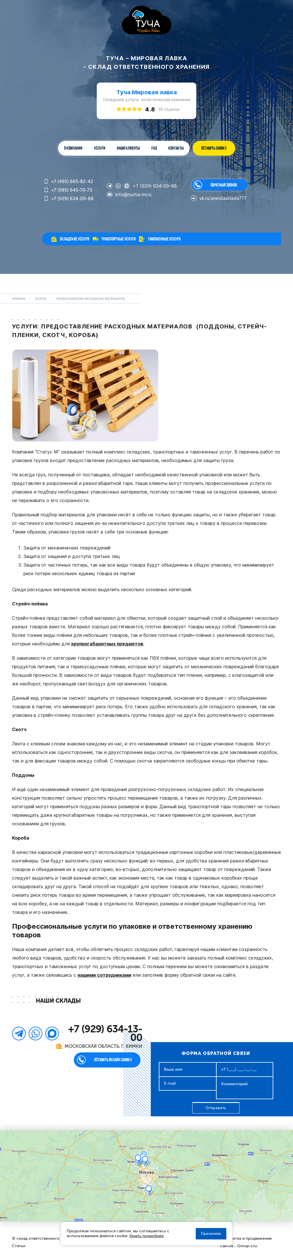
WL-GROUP (146, 20)
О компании (73, 148)
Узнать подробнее (146, 1235)
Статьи (18, 1245)
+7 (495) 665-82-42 (68, 182)
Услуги (99, 148)
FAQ (154, 148)
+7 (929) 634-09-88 (69, 199)
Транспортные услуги (118, 239)
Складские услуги (74, 239)
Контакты (176, 148)
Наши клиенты (128, 148)
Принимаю (211, 1233)
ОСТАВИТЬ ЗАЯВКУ (214, 148)
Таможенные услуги (164, 239)
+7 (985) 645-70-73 (68, 190)
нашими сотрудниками (104, 975)
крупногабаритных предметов (107, 644)
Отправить (216, 1108)
